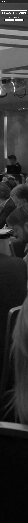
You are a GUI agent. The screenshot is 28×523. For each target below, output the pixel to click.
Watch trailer (9, 20)
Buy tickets (19, 20)
